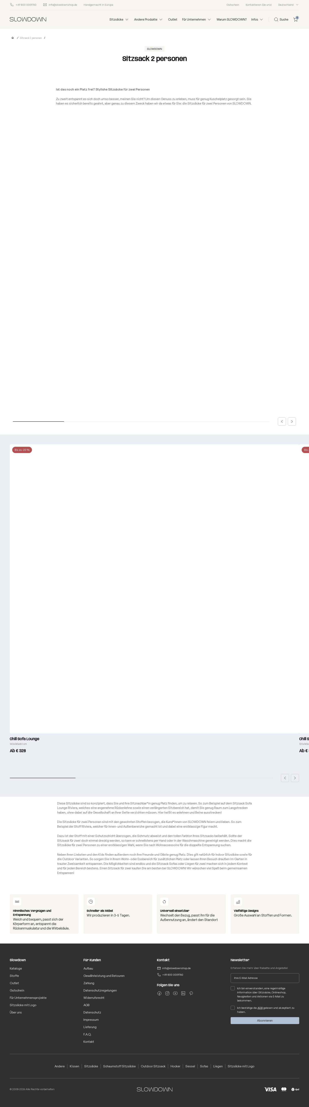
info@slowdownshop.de (176, 968)
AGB (86, 1005)
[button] (282, 421)
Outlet (172, 19)
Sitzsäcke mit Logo (23, 1005)
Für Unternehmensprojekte (28, 998)
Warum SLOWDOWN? (232, 19)
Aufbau (88, 968)
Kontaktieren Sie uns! (259, 4)
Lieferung (89, 1027)
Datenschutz (92, 1012)
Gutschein (233, 4)
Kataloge (16, 968)
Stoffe (14, 976)
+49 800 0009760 (172, 974)
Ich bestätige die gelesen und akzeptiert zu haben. (262, 1009)
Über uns (16, 1012)
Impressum (91, 1020)
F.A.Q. (87, 1034)
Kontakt (88, 1042)
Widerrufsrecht (93, 998)
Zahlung (88, 983)
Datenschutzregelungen (100, 990)
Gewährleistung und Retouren (104, 976)
